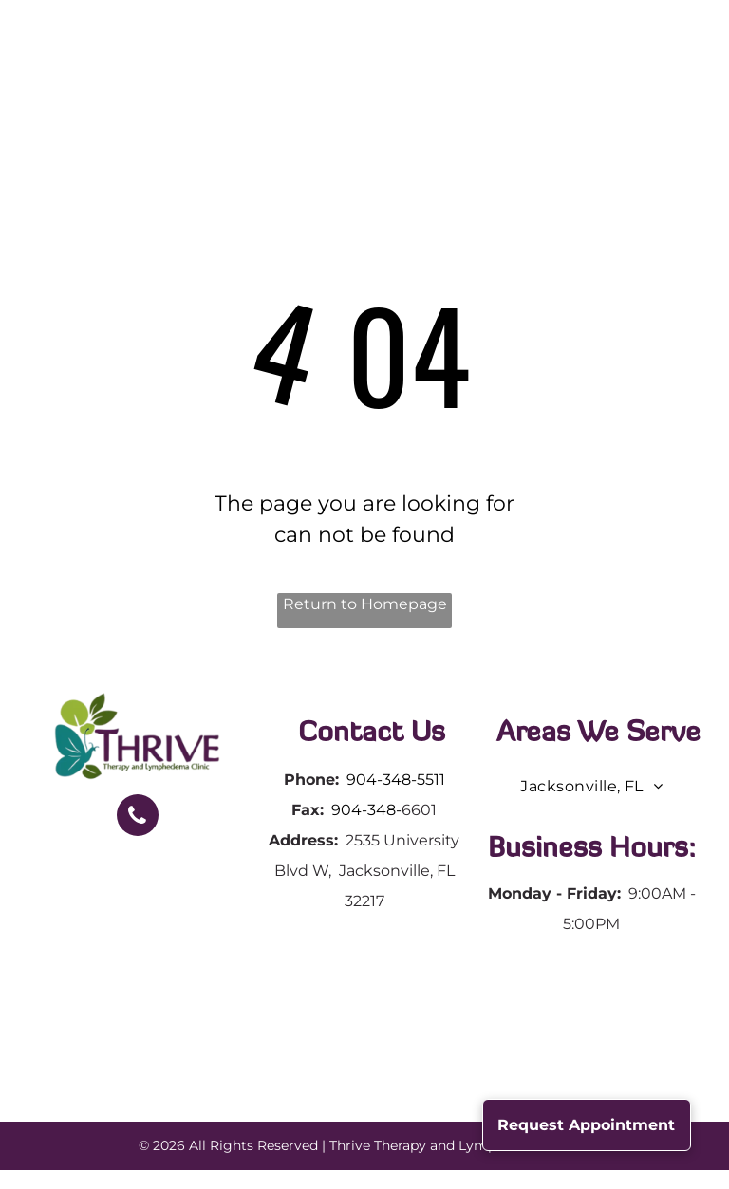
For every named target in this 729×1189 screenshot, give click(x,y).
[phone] (138, 817)
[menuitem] (262, 73)
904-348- (366, 810)
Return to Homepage (365, 604)
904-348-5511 (395, 780)
